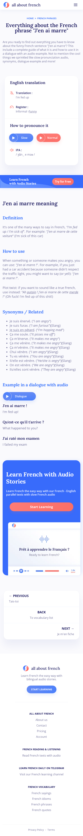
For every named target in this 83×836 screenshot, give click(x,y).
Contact (41, 725)
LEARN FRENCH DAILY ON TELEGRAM (41, 768)
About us (41, 720)
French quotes (41, 810)
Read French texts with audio (41, 755)
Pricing (41, 731)
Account (41, 736)
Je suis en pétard (22, 330)
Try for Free (63, 181)
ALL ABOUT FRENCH (41, 713)
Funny (33, 111)
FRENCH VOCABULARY (41, 787)
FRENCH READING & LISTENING (41, 749)
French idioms (41, 799)
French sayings (41, 793)
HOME (30, 18)
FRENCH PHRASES (46, 18)
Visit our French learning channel (41, 774)
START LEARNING (41, 689)
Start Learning (41, 507)
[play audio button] (13, 137)
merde (73, 292)
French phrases (41, 804)
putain (31, 292)
